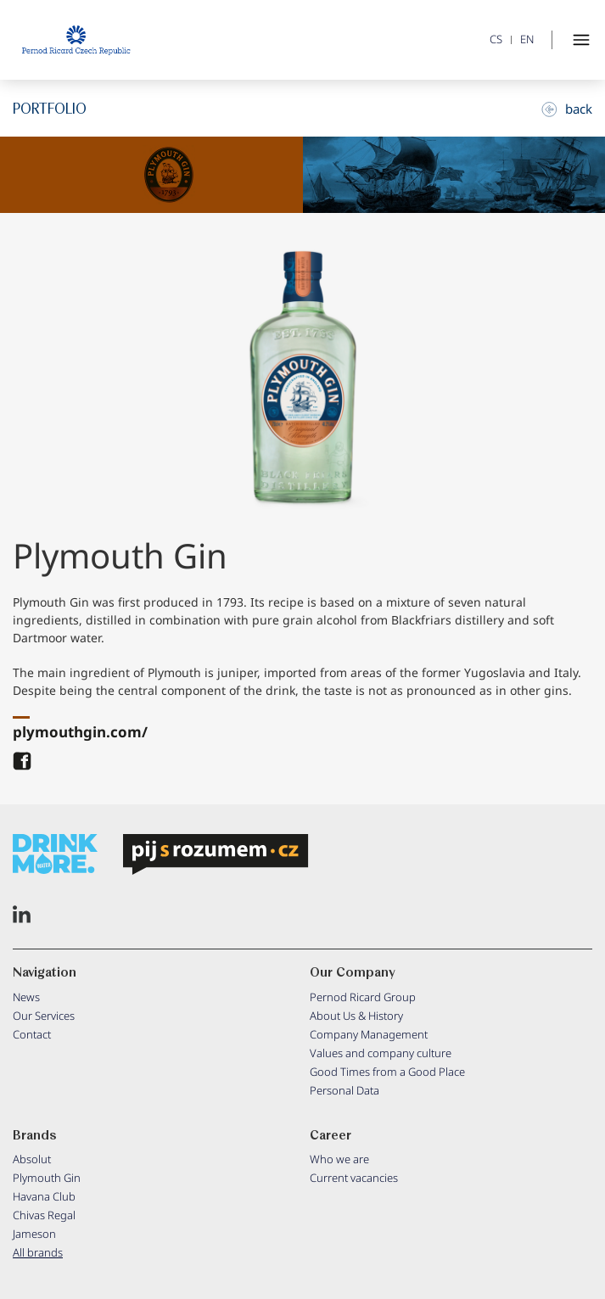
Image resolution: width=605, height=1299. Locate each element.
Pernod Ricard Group (363, 997)
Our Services (44, 1015)
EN (527, 39)
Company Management (369, 1034)
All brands (38, 1252)
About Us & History (356, 1015)
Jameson (34, 1233)
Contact (32, 1034)
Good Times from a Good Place (387, 1071)
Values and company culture (380, 1053)
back (566, 108)
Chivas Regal (44, 1215)
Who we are (339, 1159)
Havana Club (44, 1196)
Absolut (32, 1159)
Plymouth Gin (47, 1177)
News (26, 997)
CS (496, 39)
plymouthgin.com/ (80, 732)
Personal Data (344, 1090)
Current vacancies (354, 1177)
